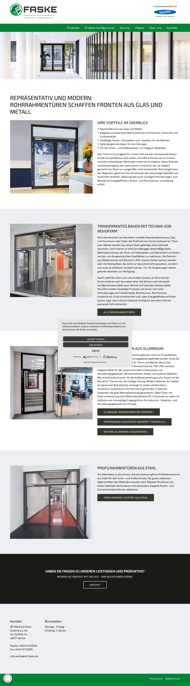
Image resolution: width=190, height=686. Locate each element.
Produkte (73, 27)
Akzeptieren (95, 339)
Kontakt (172, 27)
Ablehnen (96, 345)
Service (125, 27)
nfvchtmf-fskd (24, 656)
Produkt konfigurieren (100, 27)
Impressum (87, 362)
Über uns (155, 27)
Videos (139, 27)
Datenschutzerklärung (99, 362)
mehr (95, 350)
